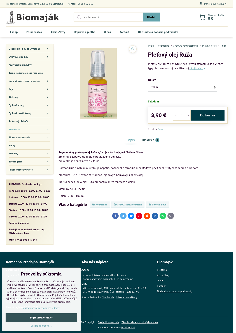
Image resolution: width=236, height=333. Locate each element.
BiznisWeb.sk (128, 327)
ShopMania (108, 297)
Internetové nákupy (126, 297)
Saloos (161, 129)
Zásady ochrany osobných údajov (139, 322)
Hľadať (151, 17)
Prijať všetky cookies (41, 328)
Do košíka (207, 115)
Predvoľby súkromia (108, 322)
